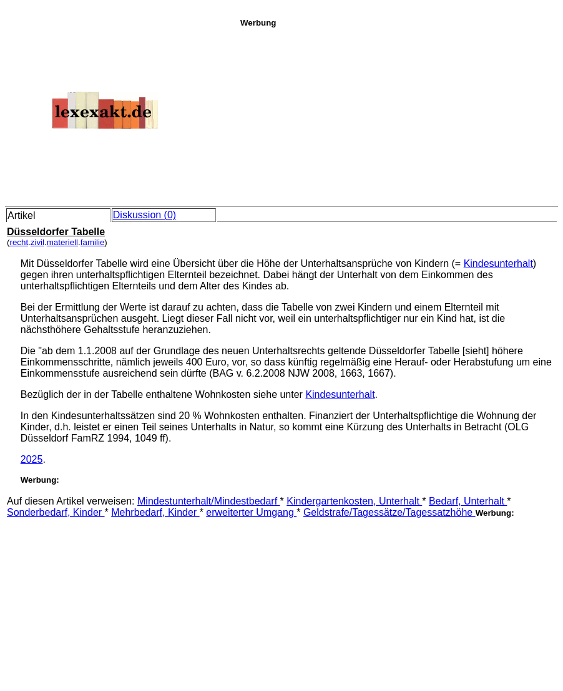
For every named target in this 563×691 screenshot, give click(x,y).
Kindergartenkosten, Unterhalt (354, 501)
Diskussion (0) (144, 215)
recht (18, 242)
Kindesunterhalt (498, 263)
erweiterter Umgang (251, 512)
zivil (37, 242)
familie (93, 242)
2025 (32, 459)
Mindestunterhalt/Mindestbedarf (208, 501)
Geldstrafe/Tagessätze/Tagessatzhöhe (389, 512)
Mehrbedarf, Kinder (155, 512)
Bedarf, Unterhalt (468, 501)
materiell (62, 242)
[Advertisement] (398, 114)
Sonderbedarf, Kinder (56, 512)
